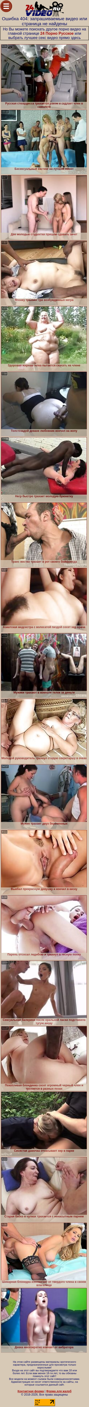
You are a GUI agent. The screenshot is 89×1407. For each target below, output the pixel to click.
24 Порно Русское (57, 33)
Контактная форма (31, 1391)
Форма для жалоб (59, 1391)
